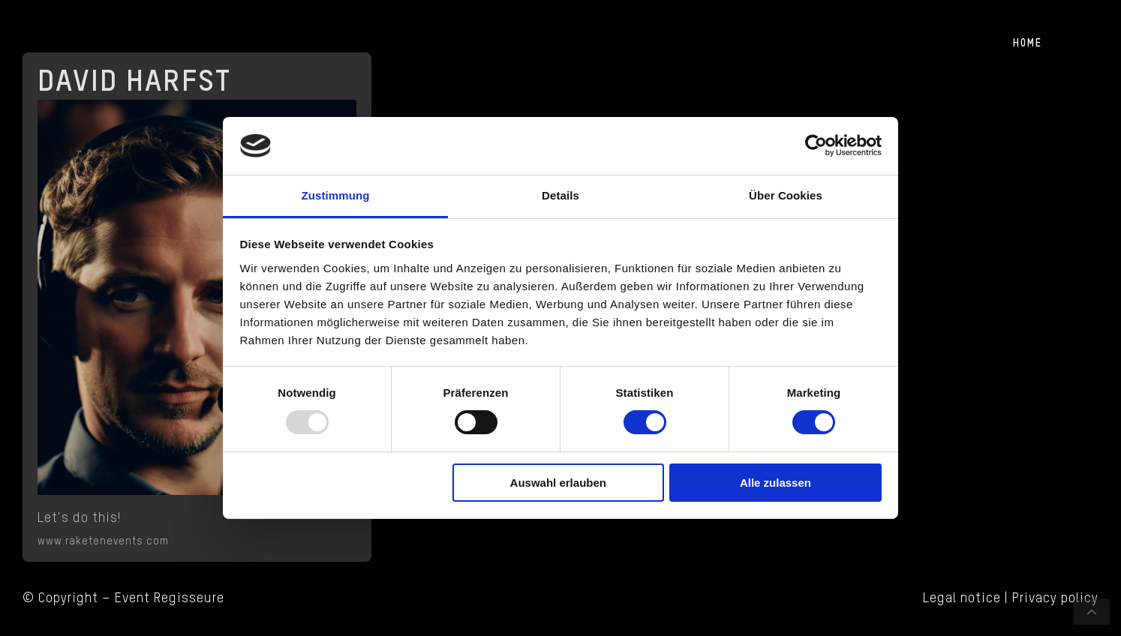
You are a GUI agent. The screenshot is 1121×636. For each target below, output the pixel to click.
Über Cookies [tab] (785, 195)
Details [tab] (560, 195)
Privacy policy (1055, 598)
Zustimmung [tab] (336, 195)
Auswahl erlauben (558, 482)
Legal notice (962, 598)
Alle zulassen (775, 482)
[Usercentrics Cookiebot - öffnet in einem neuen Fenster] (816, 145)
